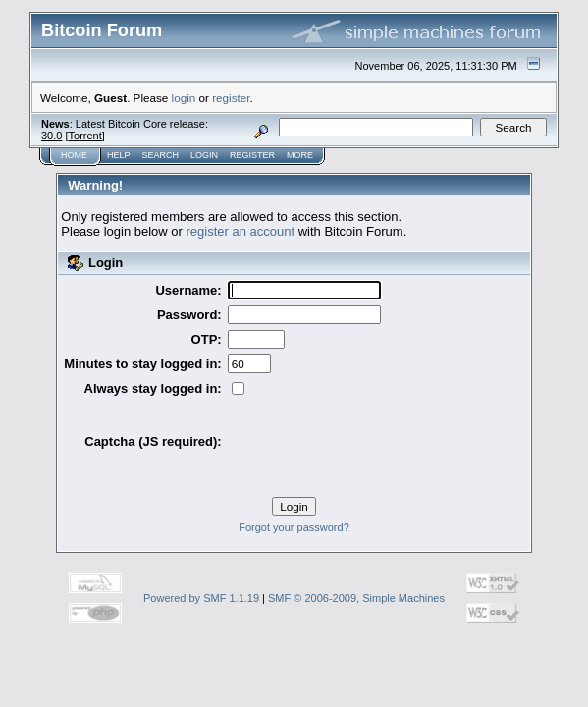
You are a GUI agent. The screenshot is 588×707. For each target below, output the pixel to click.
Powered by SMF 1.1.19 (201, 541)
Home (43, 103)
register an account (241, 176)
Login (150, 103)
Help (80, 103)
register (204, 50)
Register (190, 103)
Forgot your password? (294, 470)
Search (115, 103)
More (230, 103)
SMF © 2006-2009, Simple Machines (356, 541)
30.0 (185, 80)
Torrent (219, 80)
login (157, 50)
